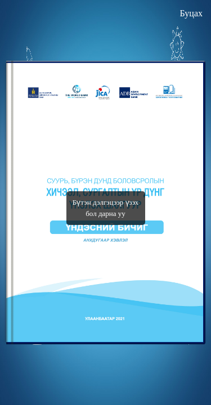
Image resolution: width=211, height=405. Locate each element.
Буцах (191, 13)
